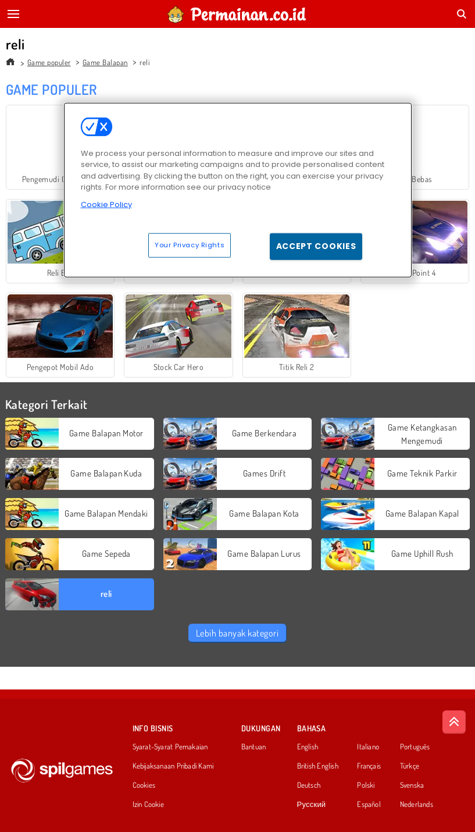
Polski (365, 785)
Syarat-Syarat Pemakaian (170, 747)
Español (369, 805)
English (308, 747)
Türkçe (409, 766)
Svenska (412, 785)
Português (415, 747)
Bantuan (253, 747)
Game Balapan (105, 62)
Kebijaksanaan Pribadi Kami (173, 766)
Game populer (49, 62)
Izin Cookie (148, 805)
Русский (311, 805)
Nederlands (416, 805)
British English (317, 766)
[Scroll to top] (454, 722)
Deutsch (309, 785)
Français (369, 766)
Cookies (144, 785)
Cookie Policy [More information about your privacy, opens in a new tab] (106, 203)
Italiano (368, 747)
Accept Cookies (316, 246)
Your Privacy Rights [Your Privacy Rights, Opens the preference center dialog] (189, 245)
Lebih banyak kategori (237, 633)
